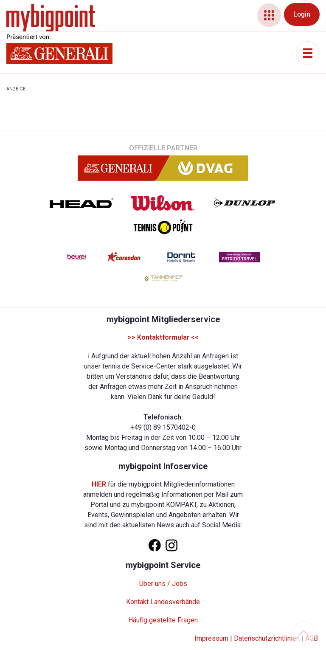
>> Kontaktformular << (163, 337)
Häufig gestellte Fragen (163, 620)
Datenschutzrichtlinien (267, 638)
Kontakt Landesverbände (163, 602)
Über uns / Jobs (163, 584)
